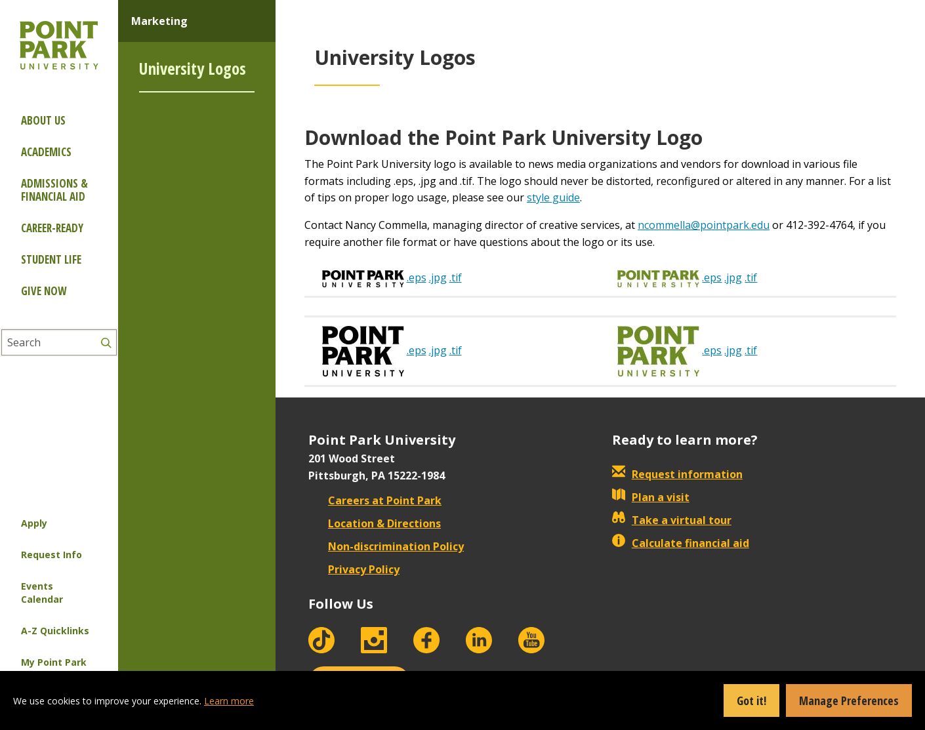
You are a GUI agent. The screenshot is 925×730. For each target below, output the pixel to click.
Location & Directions (374, 523)
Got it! (751, 700)
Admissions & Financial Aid (54, 190)
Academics (46, 151)
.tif (455, 277)
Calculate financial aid (680, 543)
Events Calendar (42, 592)
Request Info (51, 554)
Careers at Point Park (375, 500)
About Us (43, 120)
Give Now (43, 290)
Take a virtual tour (671, 520)
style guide (553, 197)
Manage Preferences (849, 700)
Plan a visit (650, 497)
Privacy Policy (354, 569)
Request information (677, 474)
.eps (416, 277)
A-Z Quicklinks (55, 630)
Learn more (229, 701)
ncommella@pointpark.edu (704, 225)
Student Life (51, 259)
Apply (34, 523)
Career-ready (52, 227)
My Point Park (54, 662)
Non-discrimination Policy (386, 546)
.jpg (438, 277)
